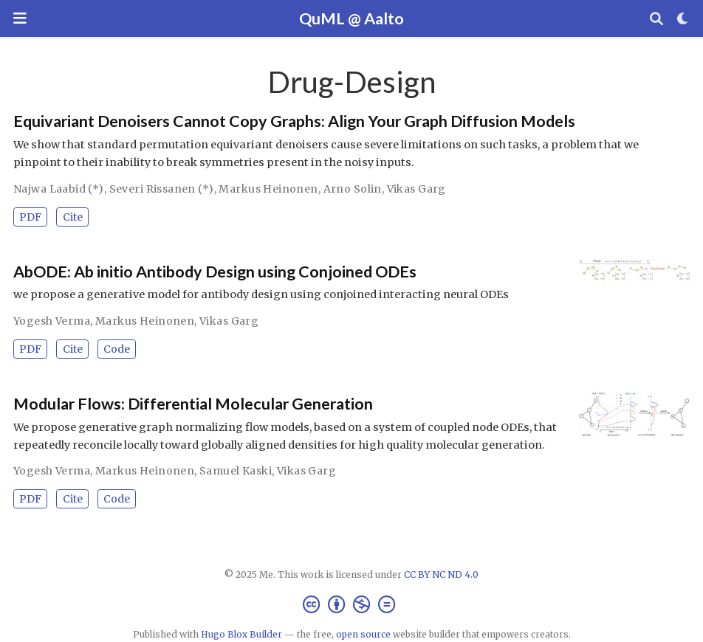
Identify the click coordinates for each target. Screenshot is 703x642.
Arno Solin (352, 189)
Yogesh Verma (51, 321)
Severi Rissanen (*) (161, 189)
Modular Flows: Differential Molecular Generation (193, 403)
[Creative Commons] (352, 605)
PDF (30, 217)
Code (116, 349)
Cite (73, 217)
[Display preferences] (683, 18)
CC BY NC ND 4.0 (441, 574)
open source (363, 634)
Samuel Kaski (235, 470)
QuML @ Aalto (351, 18)
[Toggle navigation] (20, 18)
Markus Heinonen (268, 189)
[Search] (656, 18)
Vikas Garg (416, 189)
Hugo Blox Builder (241, 634)
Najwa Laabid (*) (58, 189)
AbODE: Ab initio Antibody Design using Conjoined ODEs (214, 271)
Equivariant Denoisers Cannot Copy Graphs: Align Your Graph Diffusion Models (294, 121)
